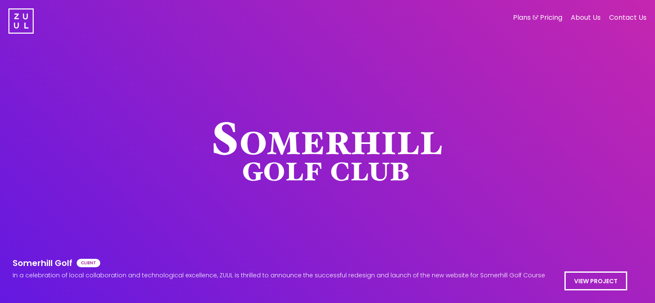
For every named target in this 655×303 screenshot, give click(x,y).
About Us (586, 17)
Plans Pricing (537, 17)
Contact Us (628, 17)
